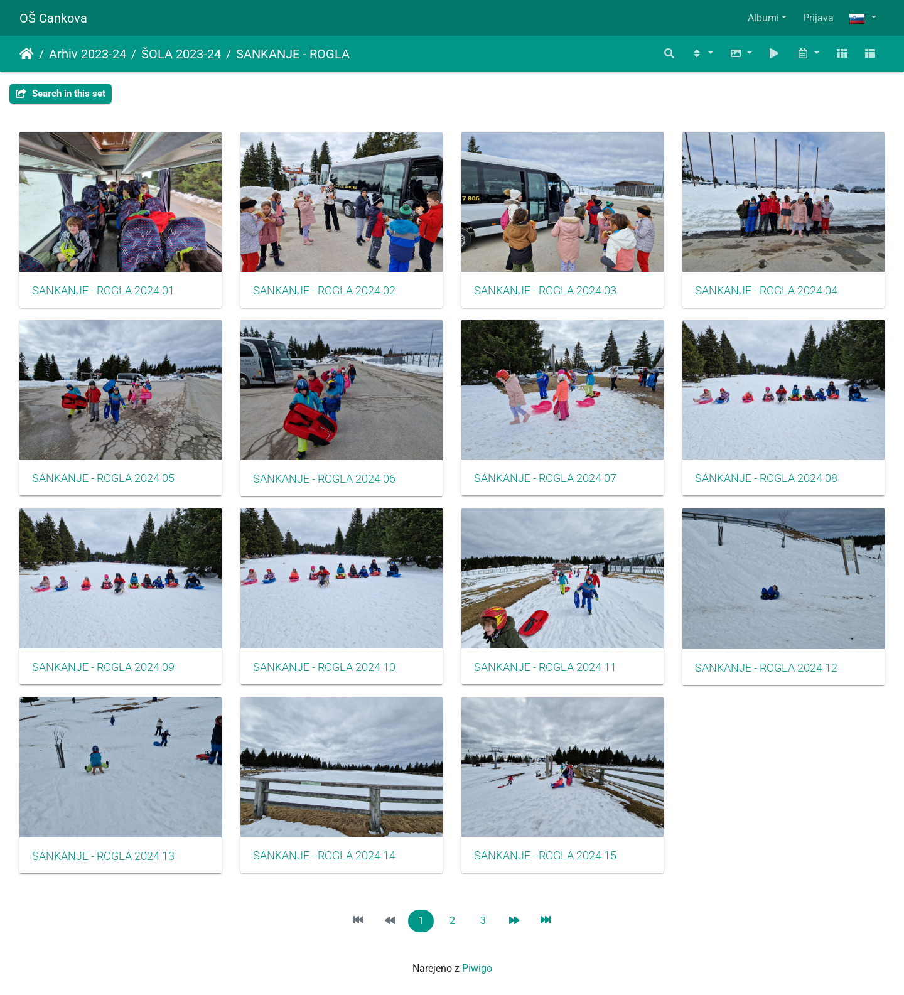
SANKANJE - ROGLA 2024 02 (324, 290)
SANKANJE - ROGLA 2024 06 (324, 479)
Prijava (818, 18)
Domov (26, 54)
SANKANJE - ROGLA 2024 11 (545, 667)
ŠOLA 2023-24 (181, 54)
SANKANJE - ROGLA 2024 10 (324, 667)
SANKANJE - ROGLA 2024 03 (545, 290)
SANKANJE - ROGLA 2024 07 (545, 478)
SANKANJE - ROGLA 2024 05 (103, 478)
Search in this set (60, 93)
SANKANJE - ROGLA (293, 54)
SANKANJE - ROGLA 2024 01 (103, 290)
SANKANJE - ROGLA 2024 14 (324, 855)
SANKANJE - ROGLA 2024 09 (103, 667)
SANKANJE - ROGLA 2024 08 (766, 478)
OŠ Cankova (53, 18)
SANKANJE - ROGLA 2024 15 (545, 855)
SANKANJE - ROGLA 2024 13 (103, 856)
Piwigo (477, 968)
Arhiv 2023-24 (87, 54)
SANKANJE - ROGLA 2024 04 (766, 290)
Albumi (763, 18)
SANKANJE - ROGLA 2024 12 (766, 668)
